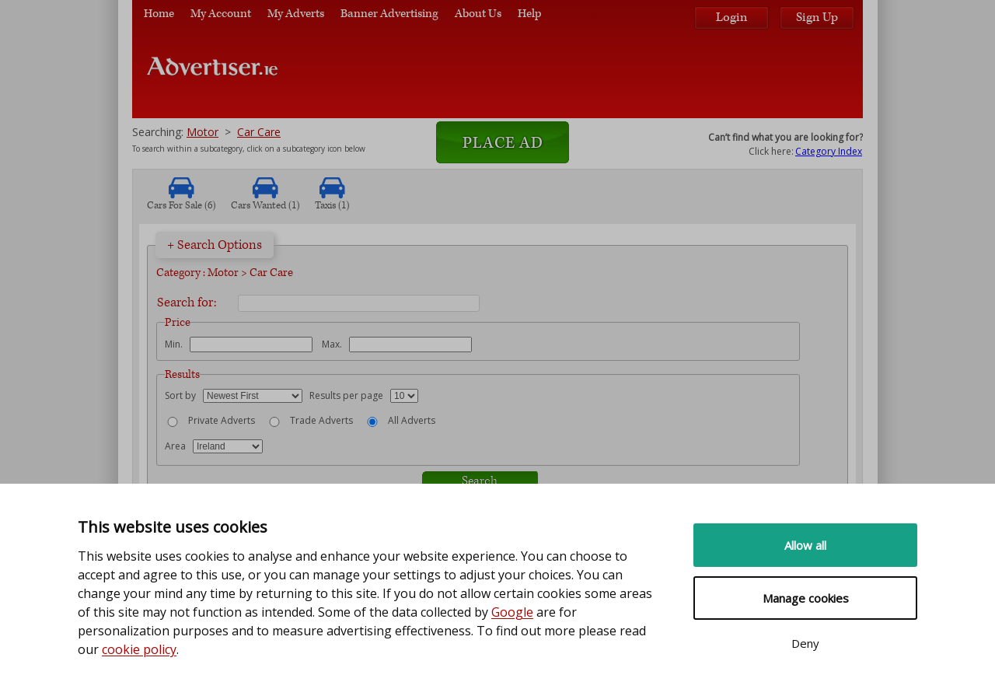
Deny (805, 643)
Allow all (805, 545)
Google (512, 612)
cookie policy (139, 649)
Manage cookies (806, 598)
